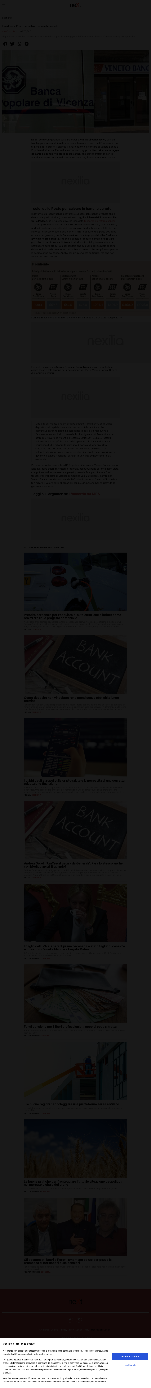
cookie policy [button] (45, 1354)
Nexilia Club (130, 1365)
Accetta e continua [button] (130, 1356)
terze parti (48, 1360)
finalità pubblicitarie (85, 1366)
